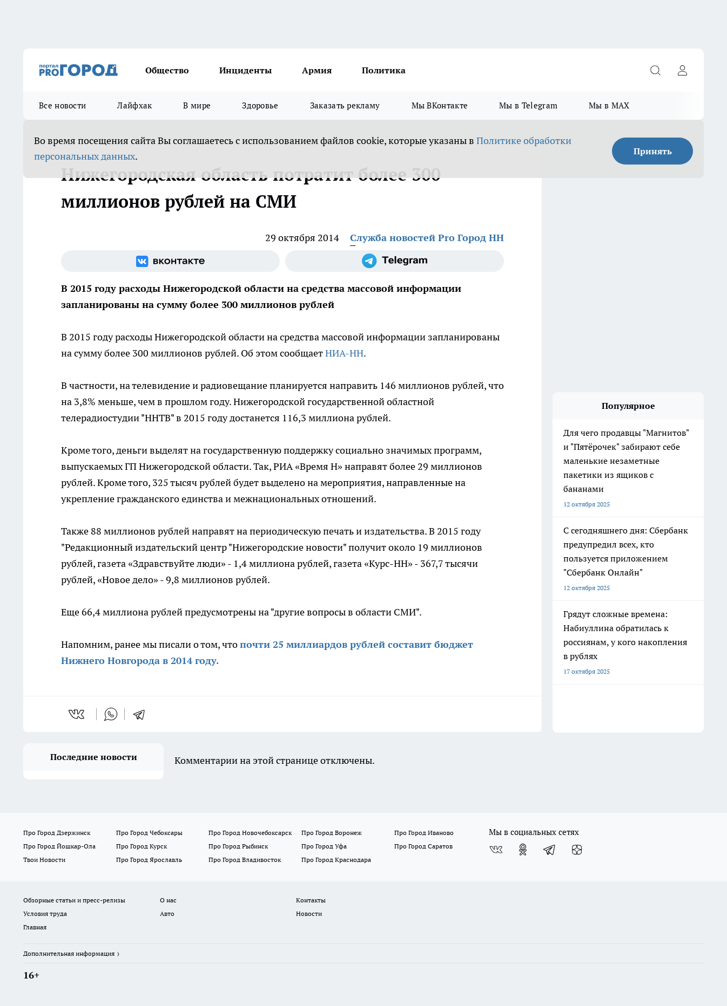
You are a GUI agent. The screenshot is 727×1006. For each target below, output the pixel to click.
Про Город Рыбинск (238, 846)
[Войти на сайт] (682, 70)
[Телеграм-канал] (394, 261)
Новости (309, 913)
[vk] (77, 714)
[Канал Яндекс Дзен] (576, 849)
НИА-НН (344, 353)
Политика (384, 70)
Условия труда (45, 913)
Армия (317, 70)
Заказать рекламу (345, 105)
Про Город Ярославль (149, 860)
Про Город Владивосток (244, 860)
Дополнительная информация (69, 953)
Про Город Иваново (424, 833)
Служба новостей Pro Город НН (427, 237)
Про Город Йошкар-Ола (59, 846)
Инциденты (245, 70)
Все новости (62, 105)
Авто (167, 913)
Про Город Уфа (324, 846)
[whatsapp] (111, 714)
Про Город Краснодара (336, 860)
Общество (167, 70)
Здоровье (260, 105)
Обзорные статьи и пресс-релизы (74, 900)
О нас (168, 900)
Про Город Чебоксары (149, 833)
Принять (653, 151)
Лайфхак (134, 105)
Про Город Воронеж (331, 833)
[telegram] (142, 714)
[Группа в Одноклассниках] (522, 849)
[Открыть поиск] (655, 70)
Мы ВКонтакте (440, 105)
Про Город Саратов (423, 846)
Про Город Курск (141, 846)
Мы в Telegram (528, 105)
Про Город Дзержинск (56, 833)
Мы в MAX (609, 105)
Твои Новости (44, 860)
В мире (197, 105)
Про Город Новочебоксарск (250, 833)
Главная (34, 927)
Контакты (311, 900)
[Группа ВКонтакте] (170, 261)
